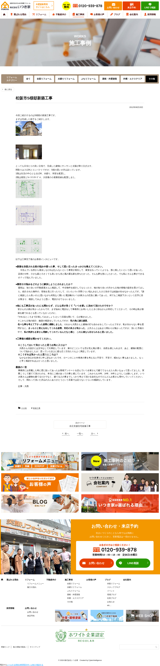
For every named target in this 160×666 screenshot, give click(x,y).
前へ (67, 433)
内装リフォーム (113, 584)
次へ (93, 433)
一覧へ (80, 433)
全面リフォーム (44, 79)
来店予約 (131, 7)
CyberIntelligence (95, 660)
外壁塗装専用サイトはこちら (43, 5)
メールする (11, 665)
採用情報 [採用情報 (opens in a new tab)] (151, 14)
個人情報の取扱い (20, 647)
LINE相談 (133, 563)
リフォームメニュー (35, 584)
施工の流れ (31, 587)
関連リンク (5, 647)
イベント (111, 591)
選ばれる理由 (20, 14)
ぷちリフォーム (88, 79)
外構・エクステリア (132, 79)
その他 (152, 79)
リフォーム (41, 14)
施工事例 (80, 14)
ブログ (117, 14)
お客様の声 (99, 14)
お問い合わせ (113, 7)
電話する (3, 665)
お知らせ (111, 602)
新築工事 (36, 408)
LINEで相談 (149, 7)
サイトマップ (35, 647)
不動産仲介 (61, 14)
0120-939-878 (90, 6)
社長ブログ (111, 598)
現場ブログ (111, 594)
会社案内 (134, 14)
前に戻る (8, 89)
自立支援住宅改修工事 (80, 426)
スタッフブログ (113, 587)
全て (28, 79)
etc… (109, 605)
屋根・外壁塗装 (109, 79)
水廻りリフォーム (66, 79)
